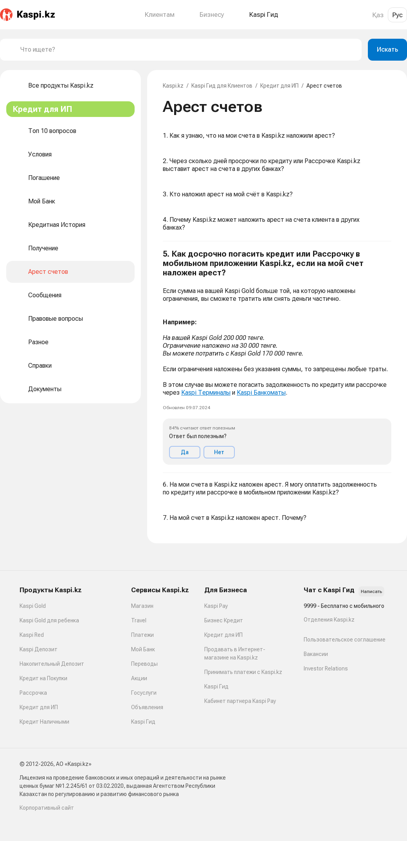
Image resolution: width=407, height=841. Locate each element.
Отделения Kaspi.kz (329, 619)
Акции (139, 678)
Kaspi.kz (173, 86)
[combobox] (187, 50)
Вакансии (316, 654)
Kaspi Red (32, 635)
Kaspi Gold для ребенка (49, 620)
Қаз (378, 15)
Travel (138, 620)
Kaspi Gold (33, 606)
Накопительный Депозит (52, 664)
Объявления (147, 707)
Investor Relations (326, 668)
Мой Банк (143, 649)
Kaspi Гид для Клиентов (221, 86)
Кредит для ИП (279, 86)
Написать (371, 591)
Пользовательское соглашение (344, 639)
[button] (277, 357)
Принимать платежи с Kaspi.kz (243, 672)
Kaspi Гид (143, 722)
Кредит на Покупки (43, 678)
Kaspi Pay (216, 606)
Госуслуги (144, 693)
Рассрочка (33, 693)
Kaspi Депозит (39, 649)
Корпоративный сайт (47, 808)
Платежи (142, 635)
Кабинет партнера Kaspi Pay (240, 701)
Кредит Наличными (44, 722)
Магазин (142, 606)
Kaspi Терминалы (206, 392)
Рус (397, 15)
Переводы (144, 664)
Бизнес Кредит (223, 620)
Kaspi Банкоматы (261, 392)
